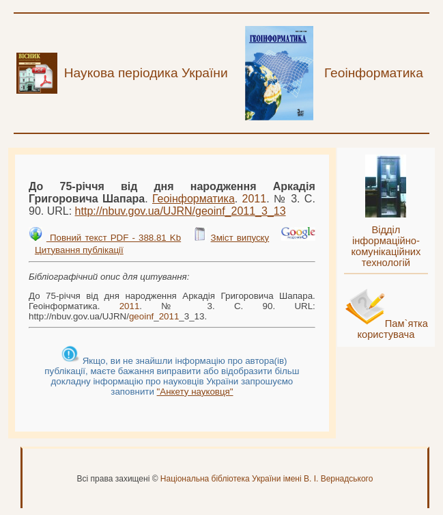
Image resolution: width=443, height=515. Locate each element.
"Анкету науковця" (195, 391)
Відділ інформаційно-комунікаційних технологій (385, 246)
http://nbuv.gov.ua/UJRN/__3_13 (180, 211)
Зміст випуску (240, 238)
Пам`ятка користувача (392, 329)
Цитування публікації (79, 250)
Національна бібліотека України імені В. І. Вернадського (266, 479)
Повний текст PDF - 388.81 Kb (113, 238)
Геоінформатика (193, 198)
